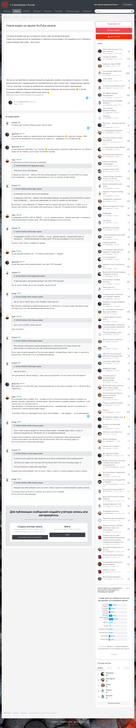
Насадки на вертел (110, 57)
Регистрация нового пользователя (30, 537)
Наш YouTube (114, 37)
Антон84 (109, 358)
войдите (110, 646)
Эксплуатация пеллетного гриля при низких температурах (112, 395)
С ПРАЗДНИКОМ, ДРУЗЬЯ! (112, 131)
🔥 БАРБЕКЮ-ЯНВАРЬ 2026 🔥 (114, 417)
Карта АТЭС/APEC (112, 454)
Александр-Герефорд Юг (113, 142)
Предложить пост (113, 24)
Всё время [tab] (127, 668)
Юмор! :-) (106, 410)
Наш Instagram (114, 30)
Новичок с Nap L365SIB (112, 64)
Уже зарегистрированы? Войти (106, 5)
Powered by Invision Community (68, 725)
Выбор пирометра (109, 439)
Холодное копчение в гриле (114, 86)
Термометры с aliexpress (112, 199)
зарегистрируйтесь (122, 646)
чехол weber (107, 79)
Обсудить (114, 654)
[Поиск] (106, 11)
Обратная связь (66, 722)
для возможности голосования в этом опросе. (114, 649)
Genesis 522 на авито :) (111, 446)
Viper (34, 189)
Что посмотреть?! (109, 257)
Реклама (58, 11)
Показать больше (114, 703)
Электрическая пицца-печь (113, 154)
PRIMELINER (107, 213)
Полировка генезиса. (111, 511)
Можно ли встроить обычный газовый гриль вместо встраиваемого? (114, 463)
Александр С (110, 501)
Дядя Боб (35, 166)
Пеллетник (107, 221)
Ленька (14, 123)
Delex (108, 314)
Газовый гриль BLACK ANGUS (114, 147)
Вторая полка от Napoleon (113, 339)
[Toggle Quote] (15, 166)
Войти (67, 535)
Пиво (105, 347)
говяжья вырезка (109, 242)
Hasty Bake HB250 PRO (111, 361)
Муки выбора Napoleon (112, 577)
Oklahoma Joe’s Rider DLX (112, 432)
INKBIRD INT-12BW (109, 369)
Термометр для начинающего (114, 518)
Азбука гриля (80, 722)
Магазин (37, 11)
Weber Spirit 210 (108, 287)
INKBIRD (26, 11)
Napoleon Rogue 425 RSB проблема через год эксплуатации (112, 528)
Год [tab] (118, 668)
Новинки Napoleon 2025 (112, 504)
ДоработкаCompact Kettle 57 (113, 489)
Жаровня (106, 116)
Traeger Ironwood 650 (111, 169)
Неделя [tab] (100, 668)
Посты (17, 11)
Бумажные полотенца (111, 228)
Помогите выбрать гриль (112, 332)
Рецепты (47, 11)
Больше (87, 11)
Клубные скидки (73, 11)
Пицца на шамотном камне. (113, 403)
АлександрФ (110, 171)
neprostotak (110, 53)
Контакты (54, 722)
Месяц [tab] (109, 668)
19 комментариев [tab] (12, 117)
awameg (109, 399)
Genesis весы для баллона (113, 555)
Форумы (7, 11)
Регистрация (127, 4)
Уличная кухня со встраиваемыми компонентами (109, 378)
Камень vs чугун (109, 570)
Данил (108, 434)
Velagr (34, 341)
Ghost (108, 520)
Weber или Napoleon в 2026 (113, 206)
